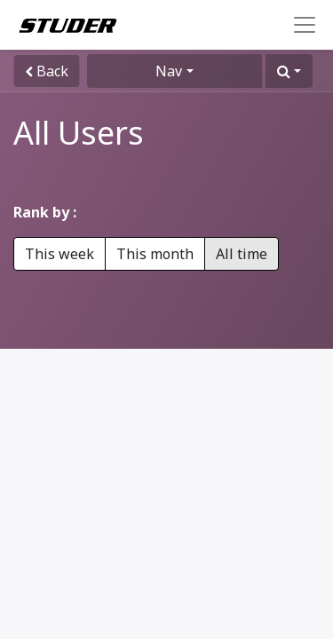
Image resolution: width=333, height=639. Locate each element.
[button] (289, 71)
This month (155, 254)
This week (59, 254)
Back (46, 71)
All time (241, 254)
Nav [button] (168, 71)
